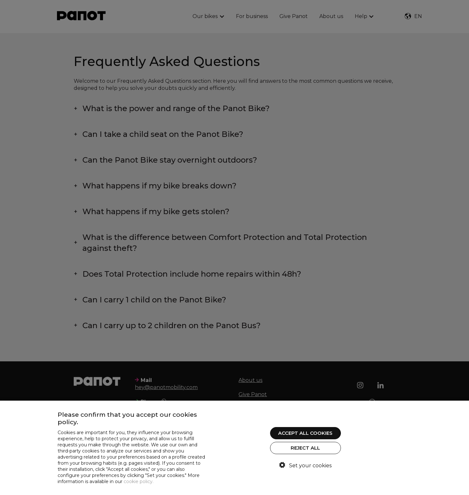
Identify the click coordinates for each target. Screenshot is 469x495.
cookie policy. (139, 481)
